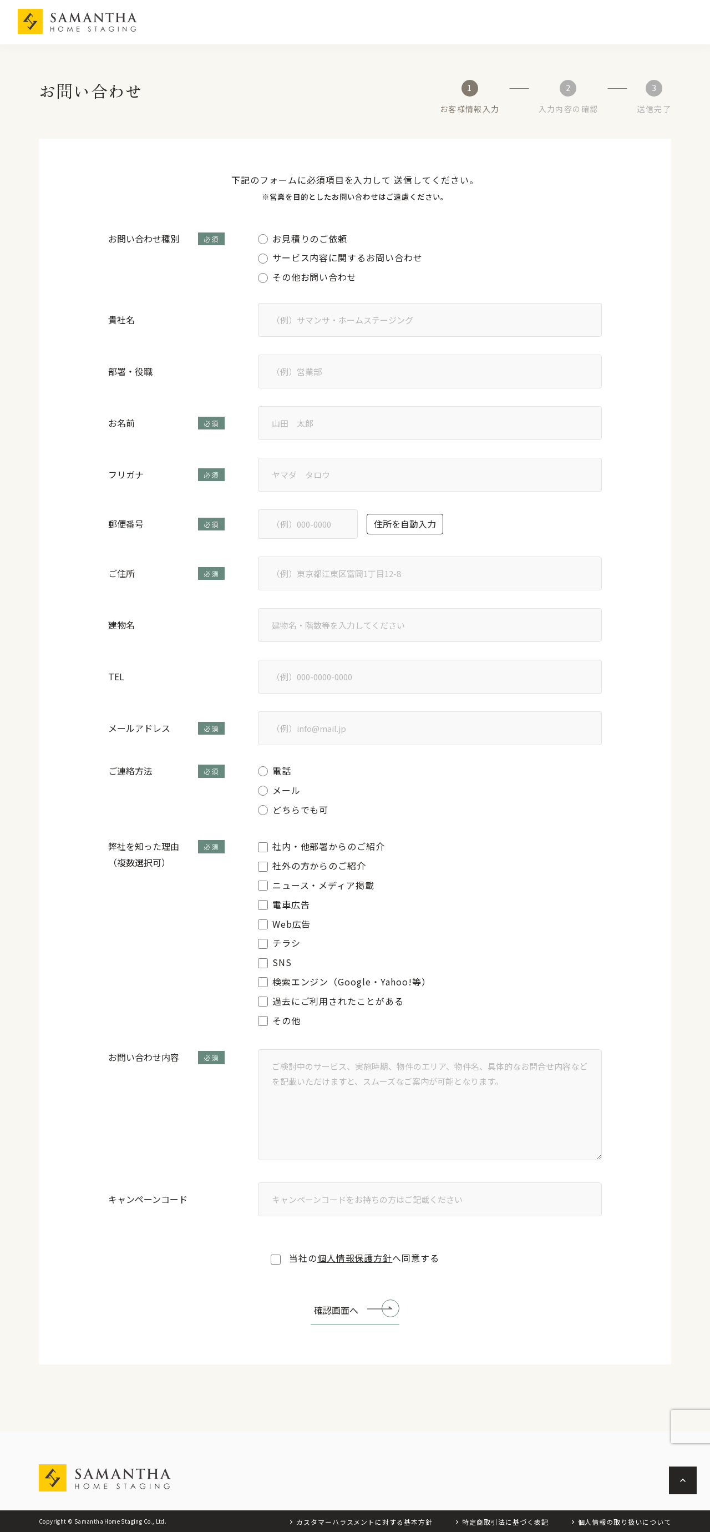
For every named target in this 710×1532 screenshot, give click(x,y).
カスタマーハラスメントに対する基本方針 (364, 1521)
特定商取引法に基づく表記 (505, 1521)
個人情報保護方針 (355, 1258)
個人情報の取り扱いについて (624, 1521)
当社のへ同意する (355, 1258)
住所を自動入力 (405, 523)
